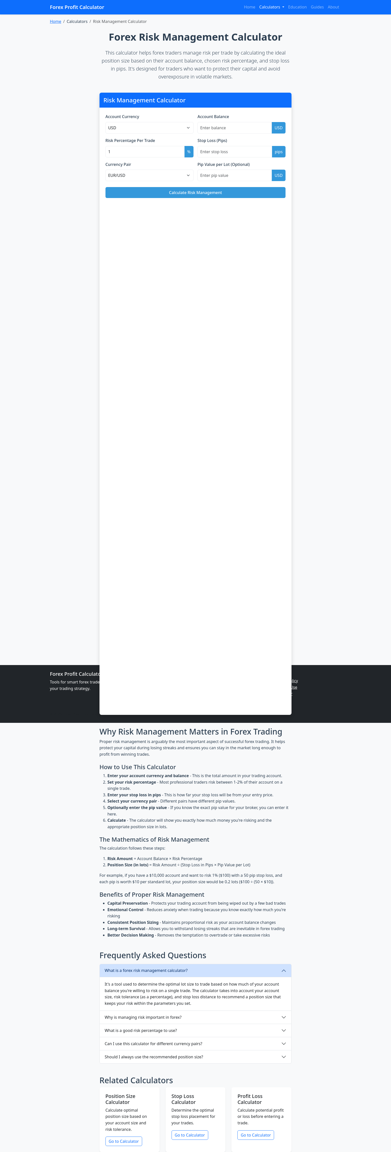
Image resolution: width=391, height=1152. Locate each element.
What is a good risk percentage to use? (141, 1030)
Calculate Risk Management (195, 192)
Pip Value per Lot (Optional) (223, 164)
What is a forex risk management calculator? (146, 970)
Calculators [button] (270, 7)
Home (249, 7)
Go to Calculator (124, 1141)
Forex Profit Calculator (77, 7)
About (333, 7)
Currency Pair (118, 164)
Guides (317, 7)
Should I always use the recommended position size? (154, 1057)
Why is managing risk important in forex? (143, 1017)
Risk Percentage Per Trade (130, 140)
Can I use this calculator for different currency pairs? (153, 1043)
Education (297, 7)
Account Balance (213, 116)
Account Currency (122, 116)
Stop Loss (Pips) (212, 140)
